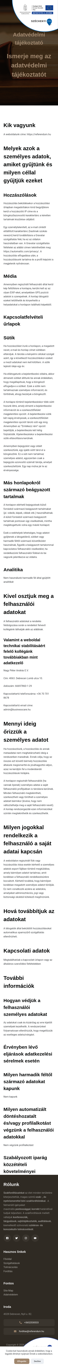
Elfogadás (21, 1361)
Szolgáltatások (12, 1263)
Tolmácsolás (11, 1267)
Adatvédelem (11, 1294)
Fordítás (8, 1271)
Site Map (8, 1290)
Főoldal (8, 1259)
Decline (37, 1361)
